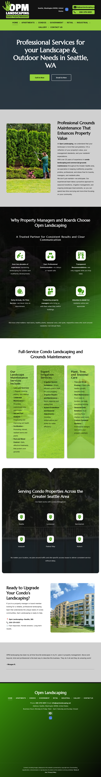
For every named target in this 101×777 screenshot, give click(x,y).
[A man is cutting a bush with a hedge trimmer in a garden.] (28, 158)
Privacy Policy (52, 772)
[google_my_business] (66, 9)
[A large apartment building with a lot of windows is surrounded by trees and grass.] (72, 608)
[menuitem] (15, 22)
